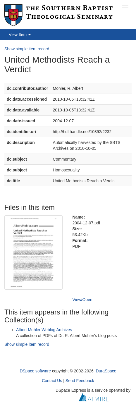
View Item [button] (20, 34)
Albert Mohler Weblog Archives (44, 329)
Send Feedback (80, 380)
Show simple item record (26, 49)
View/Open (82, 299)
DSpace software (35, 371)
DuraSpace (106, 371)
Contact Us (52, 380)
